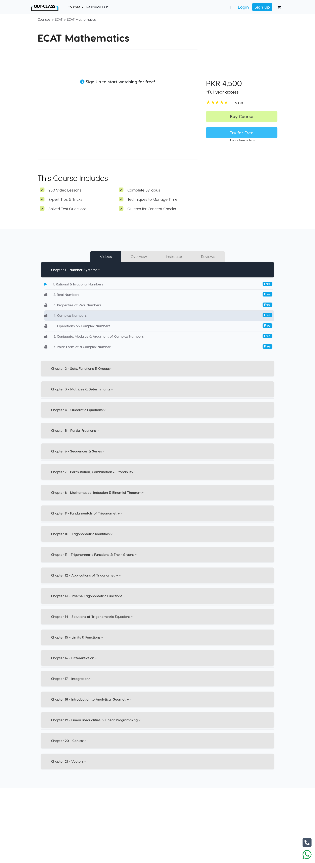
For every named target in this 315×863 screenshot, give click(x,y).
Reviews (208, 256)
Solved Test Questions (67, 208)
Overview (139, 256)
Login (243, 6)
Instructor (174, 256)
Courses (76, 7)
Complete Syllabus (143, 190)
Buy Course (241, 116)
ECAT (58, 19)
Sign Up (262, 6)
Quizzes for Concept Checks (151, 208)
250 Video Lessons (64, 190)
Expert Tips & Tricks (65, 199)
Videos (106, 256)
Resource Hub (97, 7)
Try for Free (242, 132)
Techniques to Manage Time (152, 199)
